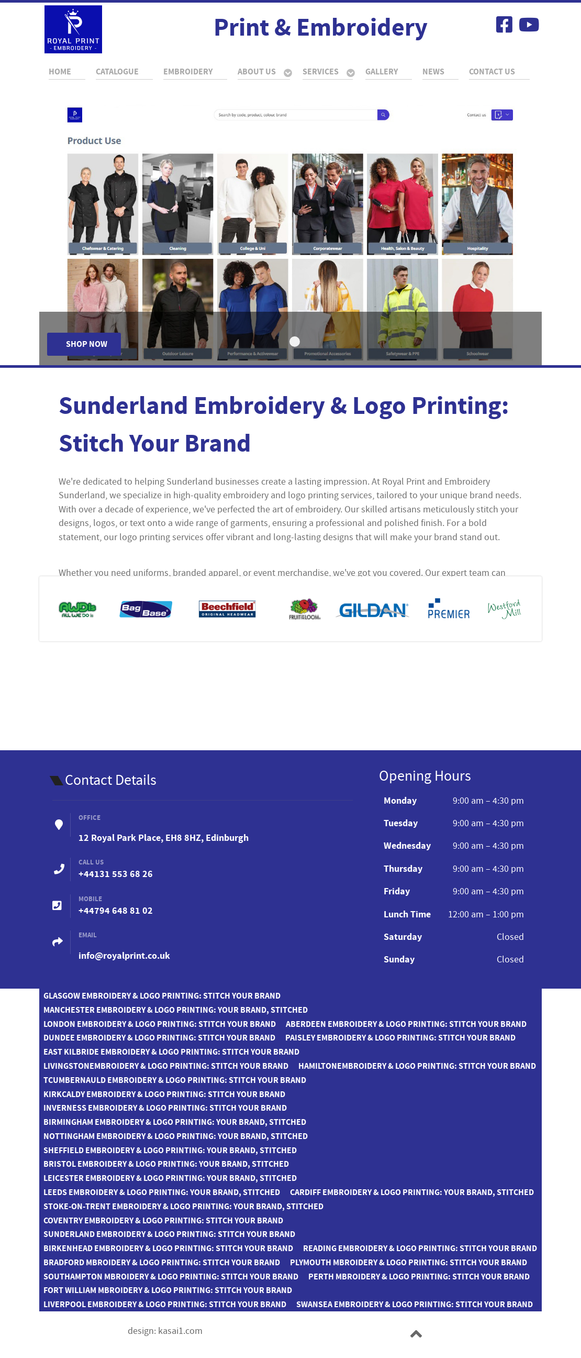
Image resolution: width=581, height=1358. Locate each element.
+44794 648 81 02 (116, 910)
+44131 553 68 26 (116, 874)
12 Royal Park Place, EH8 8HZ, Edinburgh (164, 838)
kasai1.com (180, 1331)
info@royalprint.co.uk (124, 955)
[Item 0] (294, 341)
